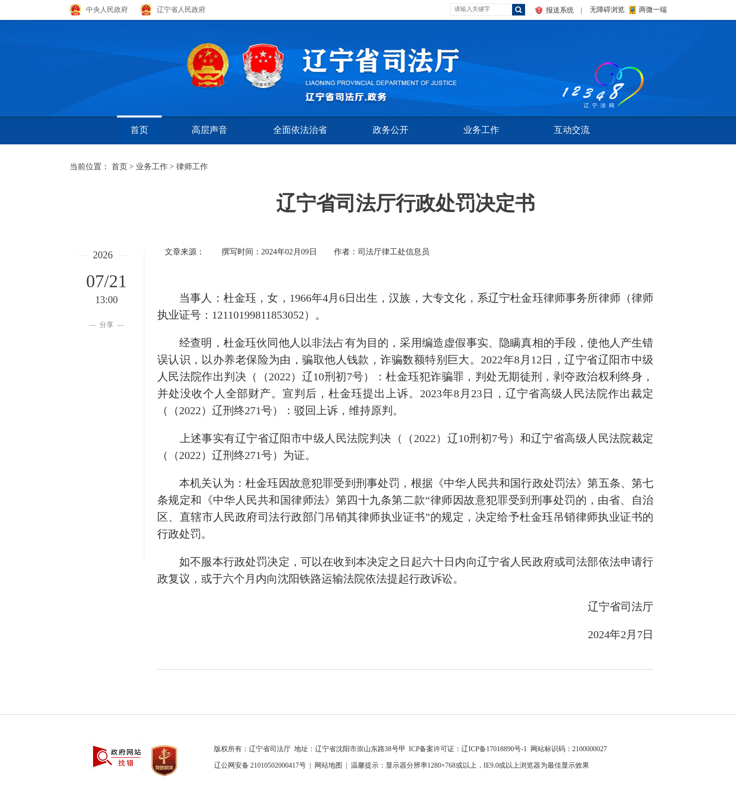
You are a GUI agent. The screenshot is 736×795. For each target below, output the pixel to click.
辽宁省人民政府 (181, 9)
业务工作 (481, 130)
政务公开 (391, 130)
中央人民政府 (107, 9)
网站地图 (328, 765)
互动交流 (572, 130)
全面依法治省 (300, 130)
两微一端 (653, 9)
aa (560, 64)
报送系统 (560, 10)
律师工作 (192, 166)
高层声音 (209, 130)
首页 (139, 130)
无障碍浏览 (607, 9)
